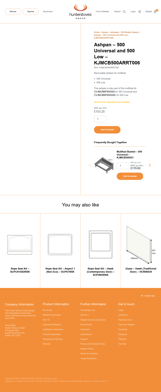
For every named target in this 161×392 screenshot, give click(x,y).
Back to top (147, 295)
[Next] (149, 165)
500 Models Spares (129, 32)
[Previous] (90, 165)
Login (136, 11)
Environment (86, 325)
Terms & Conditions (89, 353)
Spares (30, 11)
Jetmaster (114, 32)
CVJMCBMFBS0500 (104, 91)
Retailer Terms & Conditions (93, 320)
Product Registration (52, 334)
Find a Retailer (102, 11)
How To (46, 320)
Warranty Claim (125, 320)
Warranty (47, 344)
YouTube (122, 344)
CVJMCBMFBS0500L (105, 95)
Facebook (122, 329)
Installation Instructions (53, 329)
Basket (151, 11)
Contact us (123, 315)
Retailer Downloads (52, 315)
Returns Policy (87, 349)
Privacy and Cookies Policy (92, 344)
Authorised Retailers (52, 325)
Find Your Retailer (126, 325)
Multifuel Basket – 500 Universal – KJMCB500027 (129, 154)
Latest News (86, 334)
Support (84, 339)
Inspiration (85, 329)
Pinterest (122, 339)
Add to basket (130, 176)
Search (120, 11)
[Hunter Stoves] (80, 12)
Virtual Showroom (88, 358)
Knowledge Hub (87, 310)
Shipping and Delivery (53, 339)
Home (96, 32)
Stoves (13, 11)
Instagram (122, 334)
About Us (84, 315)
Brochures (47, 11)
